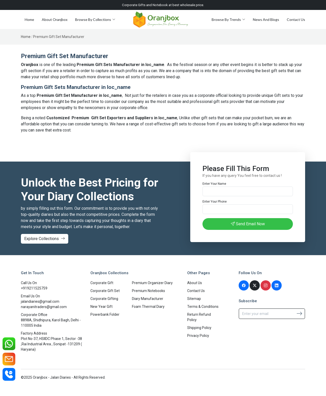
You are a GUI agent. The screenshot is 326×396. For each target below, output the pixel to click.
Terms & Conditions (203, 307)
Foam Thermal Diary (148, 307)
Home (29, 19)
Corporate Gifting (104, 299)
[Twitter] (255, 285)
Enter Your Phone (214, 201)
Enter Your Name (214, 184)
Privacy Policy (198, 336)
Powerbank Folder (104, 314)
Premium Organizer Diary (152, 283)
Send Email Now (248, 223)
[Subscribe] (299, 313)
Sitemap (194, 299)
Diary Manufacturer (147, 299)
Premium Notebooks (148, 291)
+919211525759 (34, 288)
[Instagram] (266, 285)
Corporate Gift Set (105, 291)
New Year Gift (101, 307)
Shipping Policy (199, 328)
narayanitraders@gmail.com (44, 307)
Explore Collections (44, 238)
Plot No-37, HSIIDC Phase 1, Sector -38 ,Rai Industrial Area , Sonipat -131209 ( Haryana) (51, 344)
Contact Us (296, 19)
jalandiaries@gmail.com (40, 301)
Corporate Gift (101, 283)
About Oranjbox (54, 19)
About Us (194, 283)
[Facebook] (244, 285)
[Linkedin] (276, 285)
